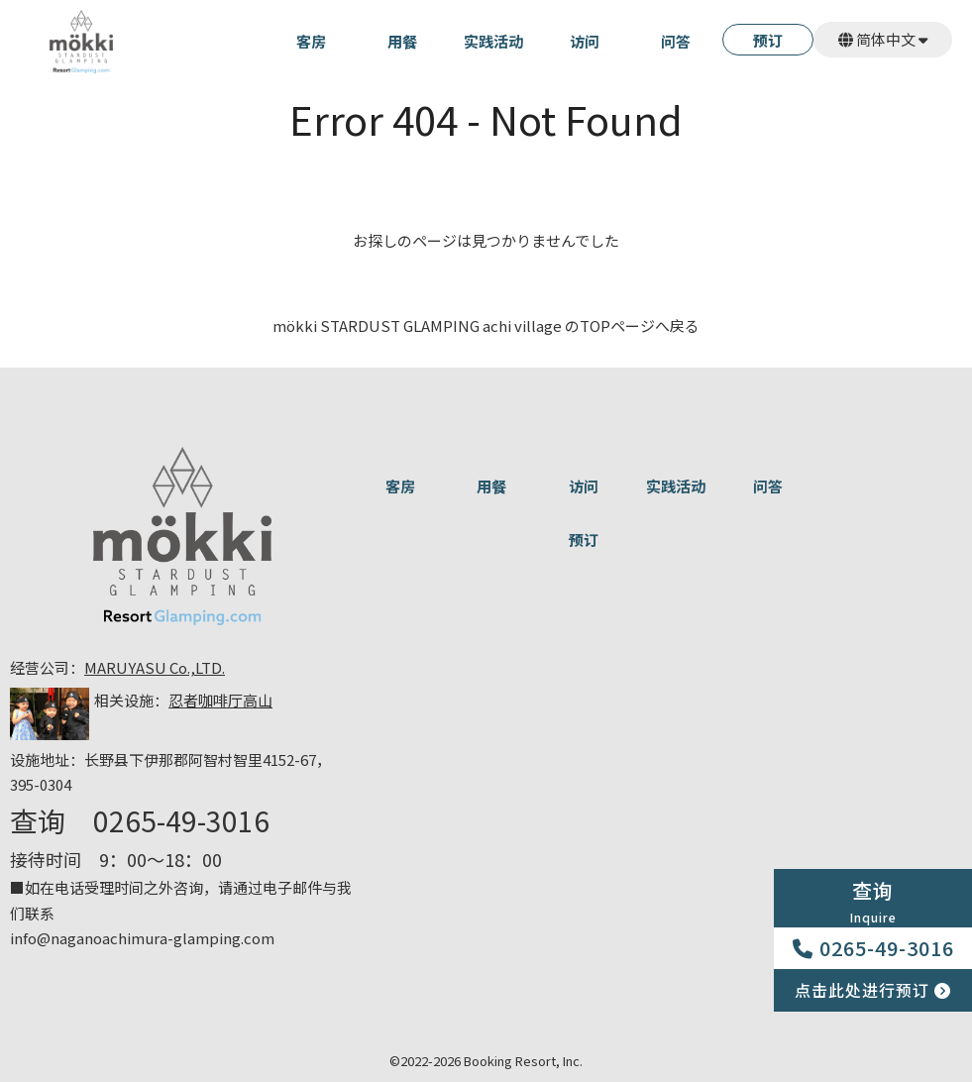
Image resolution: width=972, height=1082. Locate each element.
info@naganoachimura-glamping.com (142, 937)
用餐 (402, 43)
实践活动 (493, 43)
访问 (584, 43)
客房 (311, 43)
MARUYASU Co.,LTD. (154, 667)
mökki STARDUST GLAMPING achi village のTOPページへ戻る (486, 325)
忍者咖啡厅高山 (220, 700)
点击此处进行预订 (873, 990)
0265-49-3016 (873, 947)
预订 (768, 42)
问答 (676, 43)
